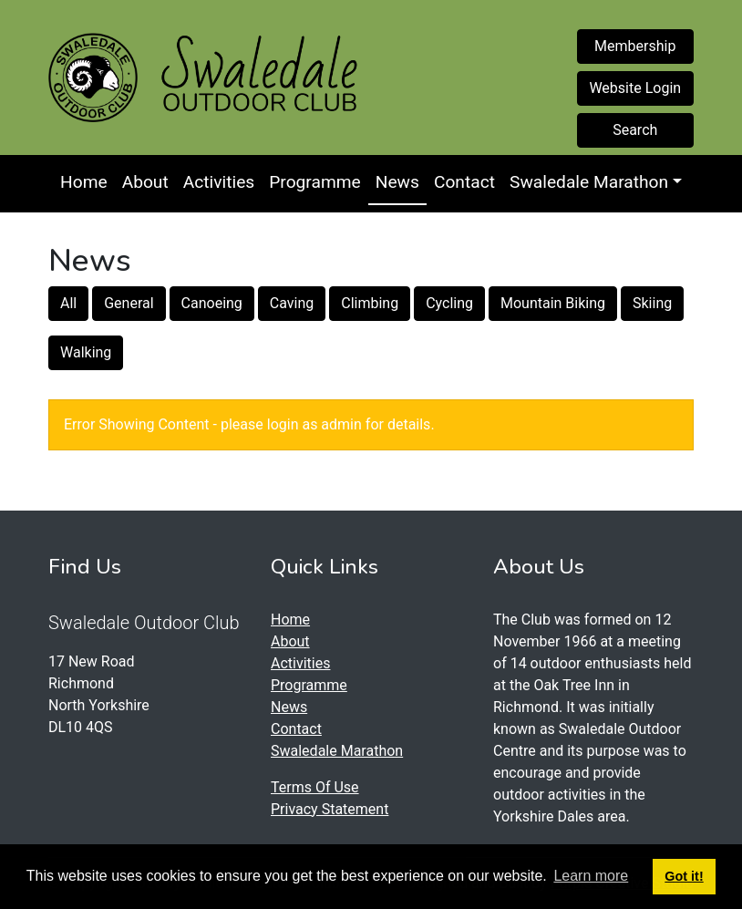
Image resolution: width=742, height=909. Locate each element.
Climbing (369, 303)
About (145, 181)
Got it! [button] (684, 876)
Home (84, 181)
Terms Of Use (315, 787)
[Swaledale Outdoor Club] (93, 77)
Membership (634, 46)
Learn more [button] (590, 875)
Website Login (635, 88)
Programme (315, 181)
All (68, 303)
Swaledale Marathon (589, 181)
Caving (292, 303)
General (128, 303)
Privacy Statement (329, 809)
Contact (464, 181)
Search (635, 130)
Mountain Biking (552, 303)
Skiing (652, 303)
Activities (218, 181)
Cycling (449, 303)
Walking (85, 352)
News (397, 181)
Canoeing (211, 303)
